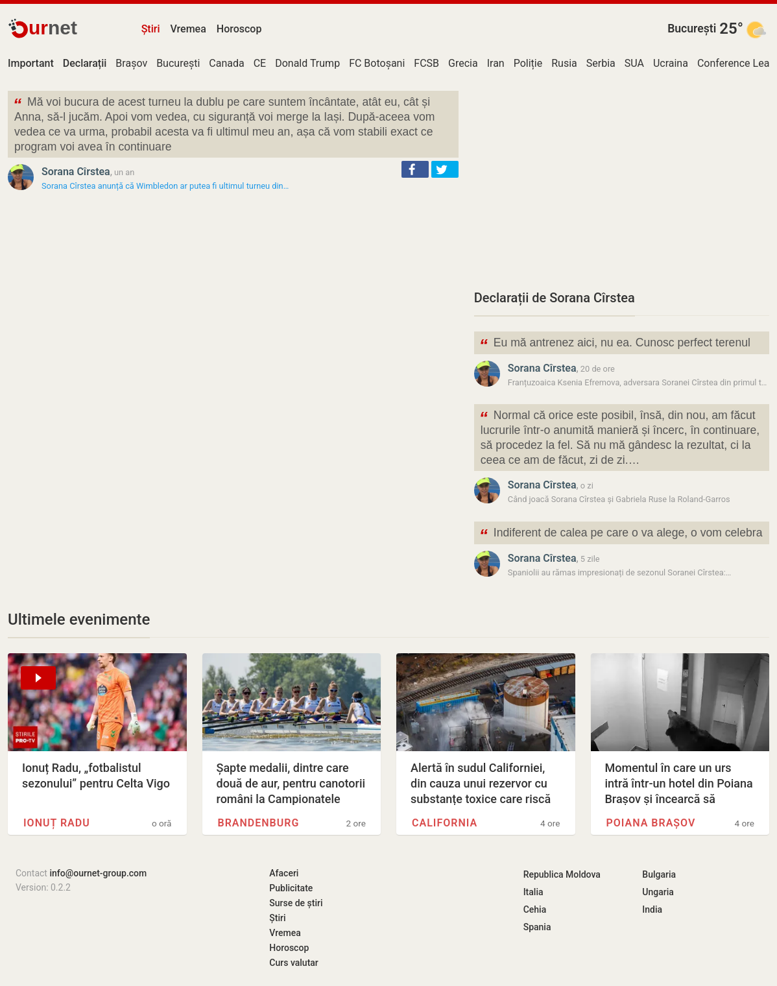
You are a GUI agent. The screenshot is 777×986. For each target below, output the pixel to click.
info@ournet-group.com (98, 873)
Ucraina (670, 63)
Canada (226, 63)
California (444, 823)
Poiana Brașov (651, 823)
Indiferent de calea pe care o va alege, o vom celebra (621, 534)
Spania (537, 927)
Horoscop (239, 29)
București (691, 28)
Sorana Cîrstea (76, 171)
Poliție (528, 63)
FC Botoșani (377, 63)
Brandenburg (259, 823)
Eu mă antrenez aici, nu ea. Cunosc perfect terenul (614, 344)
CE (260, 63)
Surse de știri (295, 903)
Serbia (601, 63)
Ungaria (658, 892)
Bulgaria (659, 874)
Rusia (564, 63)
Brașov (131, 63)
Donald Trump (307, 63)
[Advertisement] (621, 181)
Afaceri (283, 873)
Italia (533, 892)
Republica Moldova (562, 874)
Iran (496, 63)
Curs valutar (293, 962)
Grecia (463, 63)
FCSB (426, 63)
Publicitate (291, 888)
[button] (415, 169)
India (652, 909)
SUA (634, 63)
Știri (150, 29)
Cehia (535, 909)
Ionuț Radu (56, 823)
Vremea (188, 29)
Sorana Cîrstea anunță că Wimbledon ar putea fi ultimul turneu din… (165, 186)
